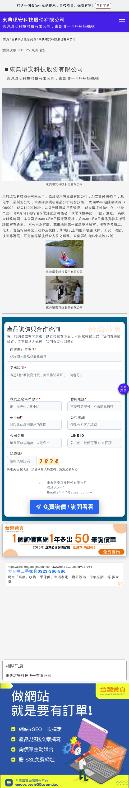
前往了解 (103, 5)
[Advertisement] (64, 624)
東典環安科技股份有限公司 (57, 39)
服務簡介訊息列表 (24, 39)
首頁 (6, 39)
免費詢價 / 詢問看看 (64, 509)
